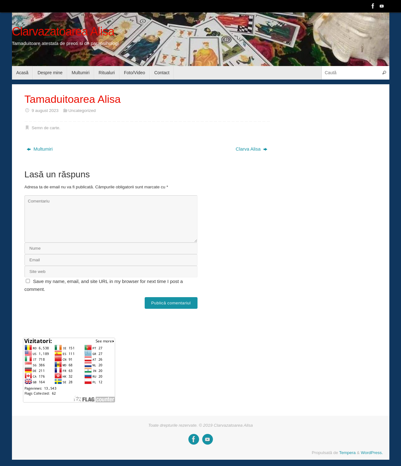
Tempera (347, 452)
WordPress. (372, 452)
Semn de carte (45, 127)
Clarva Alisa (251, 149)
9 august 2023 (44, 110)
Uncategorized (82, 110)
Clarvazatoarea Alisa (63, 31)
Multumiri (40, 149)
